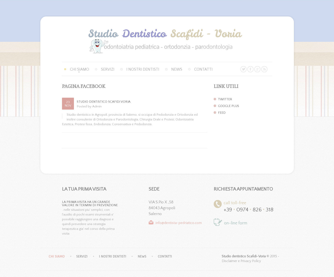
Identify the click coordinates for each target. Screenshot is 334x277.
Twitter (225, 99)
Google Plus (228, 106)
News (176, 69)
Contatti (203, 69)
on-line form (235, 223)
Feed (222, 113)
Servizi (107, 69)
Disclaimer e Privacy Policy (241, 261)
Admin (97, 106)
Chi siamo (79, 69)
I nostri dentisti (142, 69)
